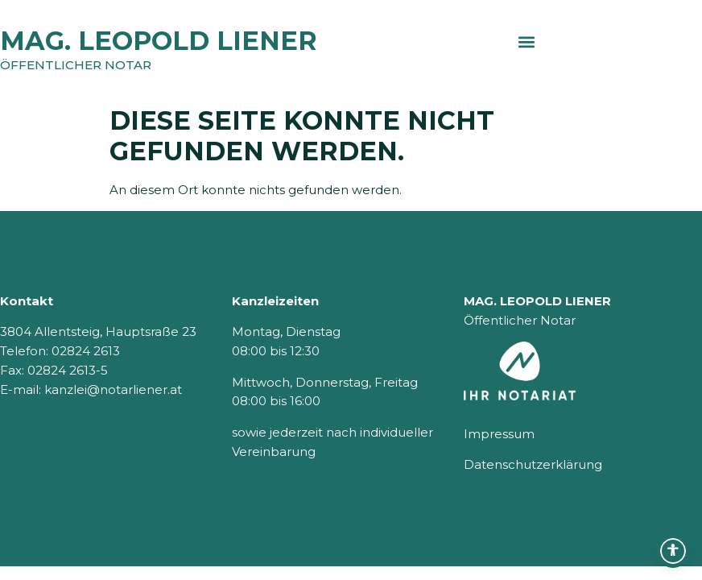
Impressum (499, 433)
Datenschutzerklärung (533, 464)
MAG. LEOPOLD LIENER (158, 40)
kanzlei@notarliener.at (113, 389)
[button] (527, 41)
